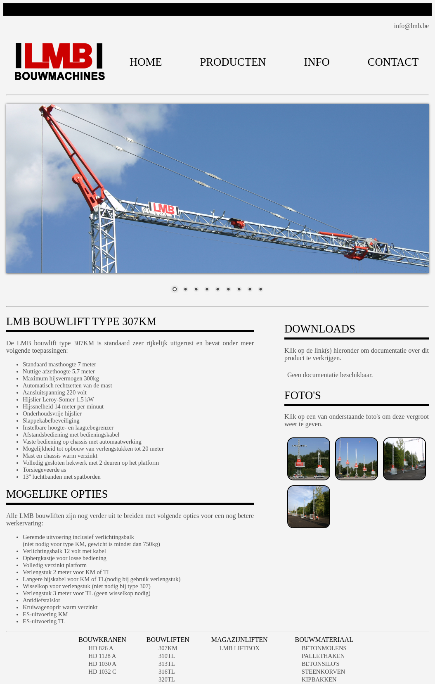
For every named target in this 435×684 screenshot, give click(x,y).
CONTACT (393, 62)
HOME (146, 62)
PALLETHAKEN (323, 656)
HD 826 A (100, 648)
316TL (166, 671)
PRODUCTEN (233, 62)
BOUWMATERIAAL (324, 639)
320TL (166, 679)
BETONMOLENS (324, 648)
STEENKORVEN (323, 671)
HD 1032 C (102, 671)
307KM (167, 648)
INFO (316, 62)
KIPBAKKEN (319, 679)
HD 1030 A (102, 663)
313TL (166, 663)
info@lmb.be (411, 25)
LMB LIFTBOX (240, 648)
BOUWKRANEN (102, 639)
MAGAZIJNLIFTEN (239, 639)
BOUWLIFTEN (168, 639)
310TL (166, 656)
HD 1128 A (102, 656)
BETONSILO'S (321, 663)
